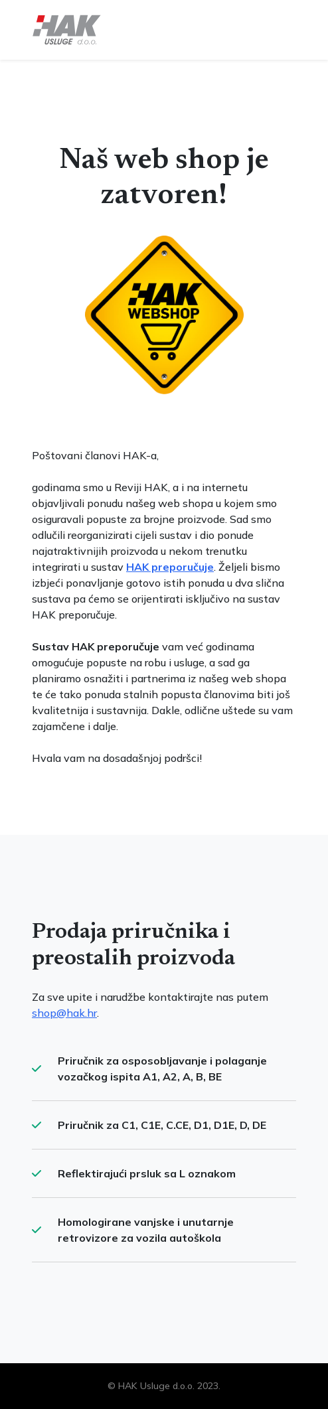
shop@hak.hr (64, 1012)
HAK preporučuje (170, 566)
